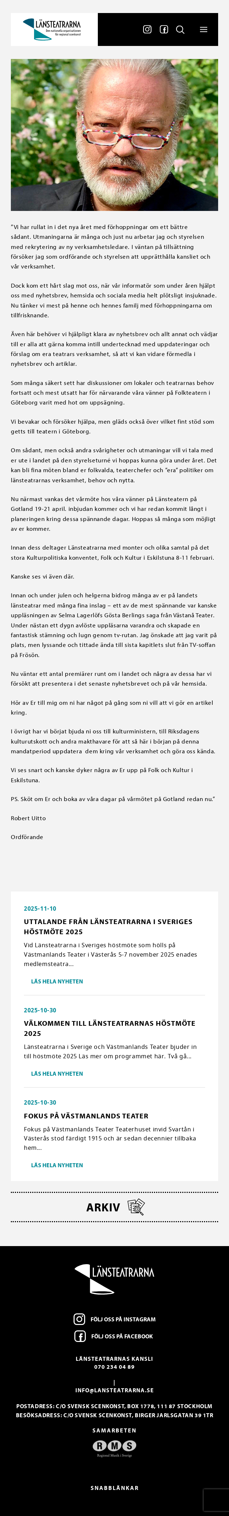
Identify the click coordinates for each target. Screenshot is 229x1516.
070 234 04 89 (114, 1366)
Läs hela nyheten (57, 981)
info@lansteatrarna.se (114, 1390)
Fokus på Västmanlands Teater (86, 1115)
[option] (114, 1448)
